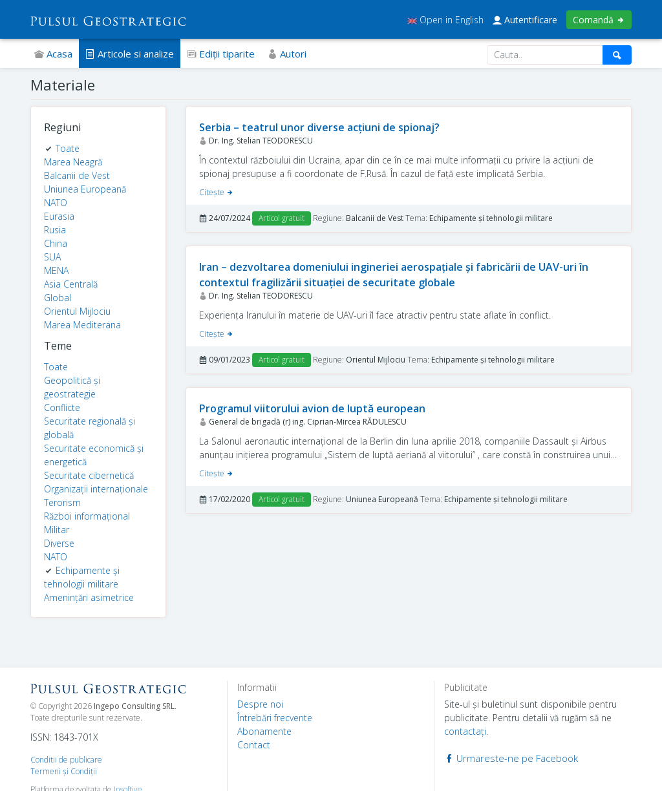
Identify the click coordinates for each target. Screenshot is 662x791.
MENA (56, 270)
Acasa (53, 53)
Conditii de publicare (66, 759)
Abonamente (264, 731)
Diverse (59, 543)
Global (57, 297)
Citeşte (216, 192)
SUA (52, 257)
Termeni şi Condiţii (63, 771)
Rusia (55, 230)
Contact (253, 745)
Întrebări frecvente (274, 718)
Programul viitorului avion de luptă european (312, 408)
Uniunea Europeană (85, 189)
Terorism (62, 502)
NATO (55, 202)
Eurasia (59, 216)
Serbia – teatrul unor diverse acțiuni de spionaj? (319, 127)
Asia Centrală (71, 284)
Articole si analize (129, 53)
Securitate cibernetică (89, 475)
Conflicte (62, 407)
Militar (56, 529)
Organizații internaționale (96, 489)
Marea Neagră (73, 162)
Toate (68, 148)
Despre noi (260, 704)
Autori (287, 53)
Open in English (445, 20)
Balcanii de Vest (77, 175)
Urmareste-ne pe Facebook (511, 758)
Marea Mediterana (82, 325)
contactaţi (465, 731)
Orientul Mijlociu (77, 311)
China (55, 243)
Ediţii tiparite (221, 53)
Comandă (599, 20)
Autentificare (525, 20)
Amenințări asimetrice (89, 597)
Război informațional (87, 516)
